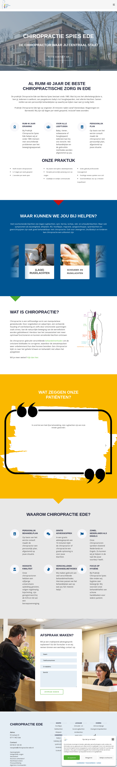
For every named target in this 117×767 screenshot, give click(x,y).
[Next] (106, 445)
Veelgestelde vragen (16, 754)
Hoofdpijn (58, 726)
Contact (98, 763)
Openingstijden (15, 752)
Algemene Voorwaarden (18, 765)
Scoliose (58, 750)
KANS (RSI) (78, 735)
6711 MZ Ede (15, 737)
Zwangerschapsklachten (98, 729)
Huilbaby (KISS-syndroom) (59, 742)
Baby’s (58, 738)
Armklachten (78, 732)
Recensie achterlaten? (17, 759)
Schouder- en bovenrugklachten (78, 727)
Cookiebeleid (80, 763)
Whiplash (58, 732)
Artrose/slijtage (98, 726)
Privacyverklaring (90, 763)
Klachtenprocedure (16, 761)
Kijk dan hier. (33, 357)
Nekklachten (58, 729)
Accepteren (72, 758)
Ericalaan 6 (14, 735)
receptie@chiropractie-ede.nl (22, 747)
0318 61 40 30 (16, 745)
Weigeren (88, 758)
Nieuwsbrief (14, 756)
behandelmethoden (54, 340)
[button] (113, 739)
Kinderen (58, 747)
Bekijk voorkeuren (106, 758)
